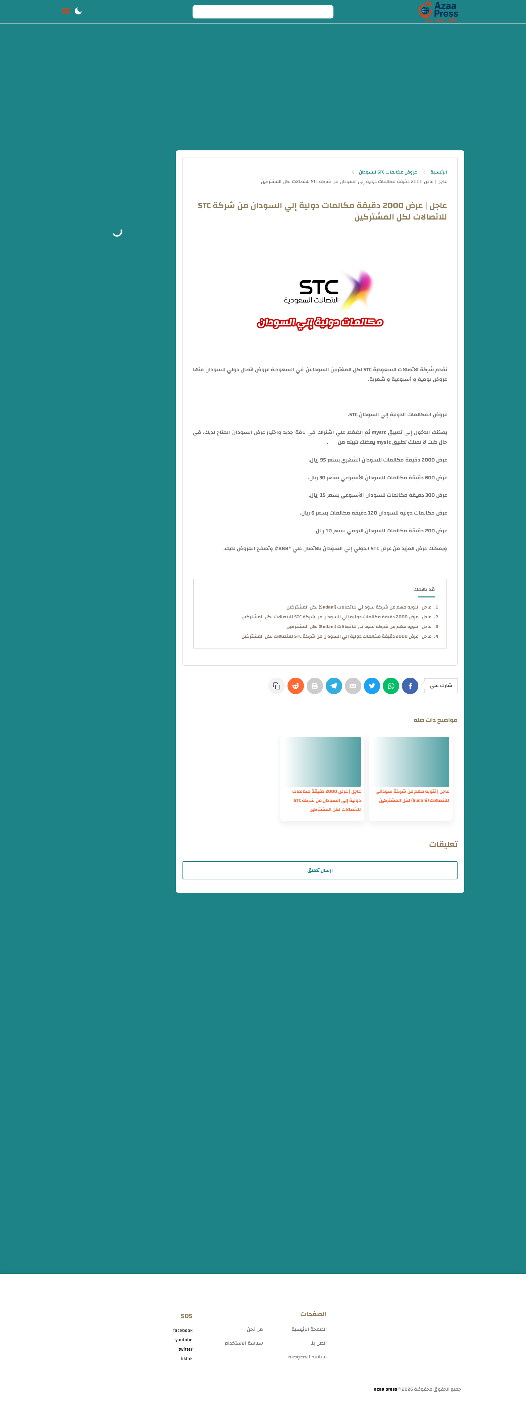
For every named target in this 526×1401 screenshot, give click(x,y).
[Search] (263, 11)
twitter (185, 1349)
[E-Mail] (353, 689)
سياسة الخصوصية (307, 1357)
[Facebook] (411, 689)
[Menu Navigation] (66, 11)
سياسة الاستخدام (244, 1343)
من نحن (255, 1329)
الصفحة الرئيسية (309, 1329)
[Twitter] (372, 689)
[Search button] (201, 11)
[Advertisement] (263, 90)
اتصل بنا (318, 1343)
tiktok (186, 1359)
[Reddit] (294, 689)
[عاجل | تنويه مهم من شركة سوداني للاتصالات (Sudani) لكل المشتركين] (410, 762)
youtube (184, 1340)
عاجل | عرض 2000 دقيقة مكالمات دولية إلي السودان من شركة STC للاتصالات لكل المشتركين (336, 617)
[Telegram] (333, 689)
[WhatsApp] (392, 689)
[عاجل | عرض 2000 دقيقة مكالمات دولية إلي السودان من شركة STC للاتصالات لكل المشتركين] (322, 762)
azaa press (385, 1389)
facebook (183, 1330)
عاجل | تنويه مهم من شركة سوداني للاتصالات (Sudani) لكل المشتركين (358, 607)
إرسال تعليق (320, 870)
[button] (78, 11)
